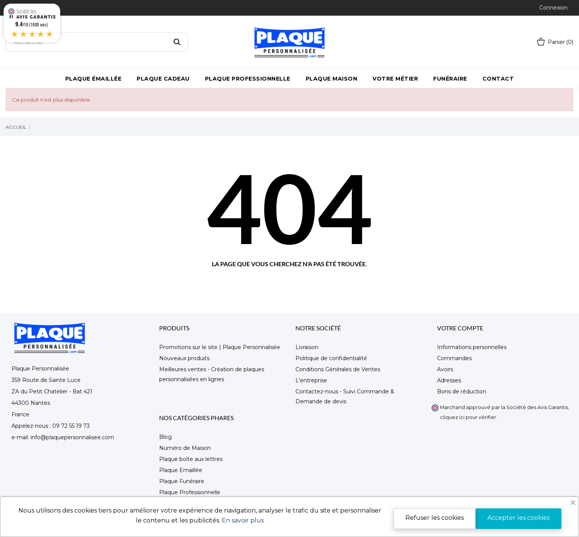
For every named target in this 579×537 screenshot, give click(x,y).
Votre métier (395, 78)
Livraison (306, 347)
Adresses (449, 380)
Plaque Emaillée (180, 470)
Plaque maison (332, 78)
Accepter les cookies (518, 517)
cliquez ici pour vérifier (468, 417)
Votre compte (460, 328)
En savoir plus (243, 520)
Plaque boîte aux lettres (191, 459)
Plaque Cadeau (163, 78)
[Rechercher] (97, 42)
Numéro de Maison (185, 448)
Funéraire (450, 78)
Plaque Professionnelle (247, 78)
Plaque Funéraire (181, 481)
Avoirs (445, 369)
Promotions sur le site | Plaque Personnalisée (219, 347)
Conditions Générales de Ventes (337, 369)
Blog (165, 436)
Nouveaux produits (184, 358)
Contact (498, 78)
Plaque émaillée (93, 78)
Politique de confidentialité (331, 358)
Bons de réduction (461, 391)
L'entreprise (311, 380)
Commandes (454, 358)
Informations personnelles (471, 347)
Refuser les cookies (434, 517)
